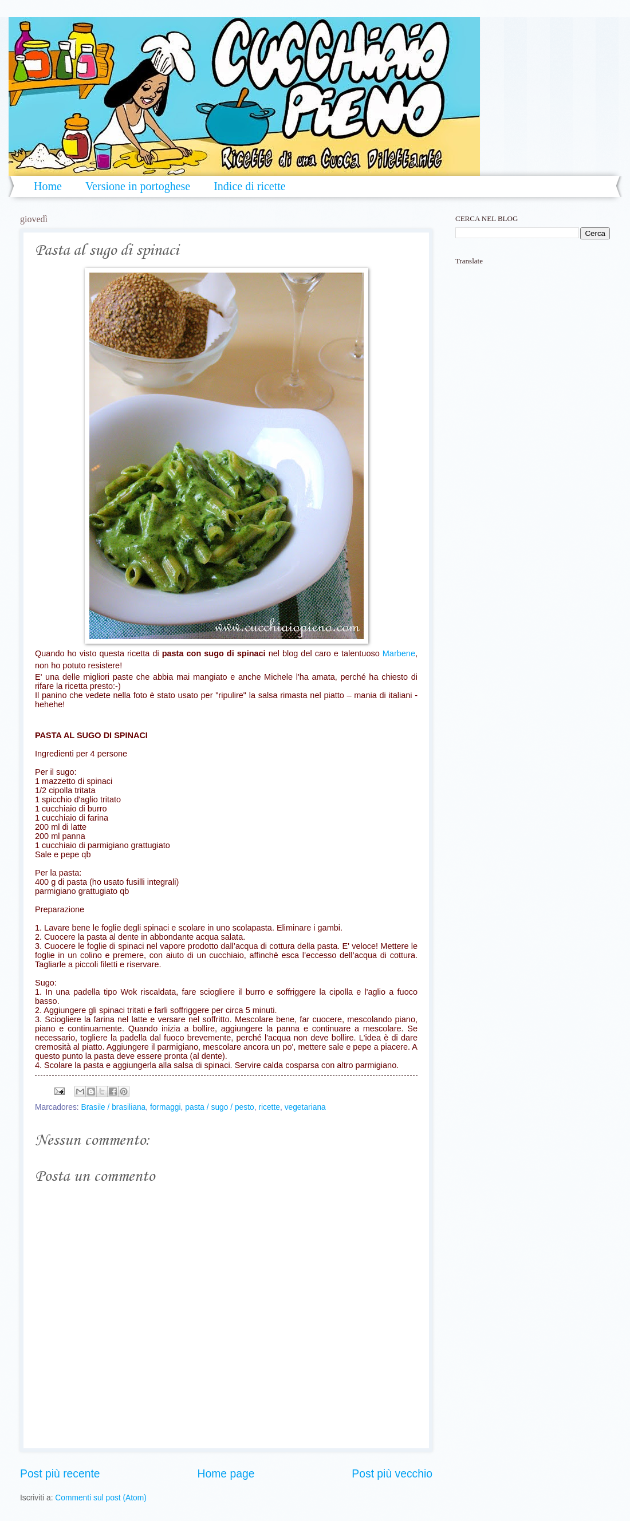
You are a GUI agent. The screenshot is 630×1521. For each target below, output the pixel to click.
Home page (226, 1474)
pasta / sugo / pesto (219, 1107)
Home (48, 186)
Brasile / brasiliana (113, 1107)
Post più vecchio (392, 1474)
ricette (269, 1107)
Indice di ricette (250, 186)
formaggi (165, 1107)
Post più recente (60, 1474)
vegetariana (305, 1107)
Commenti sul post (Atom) (100, 1498)
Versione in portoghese (137, 186)
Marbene (399, 653)
